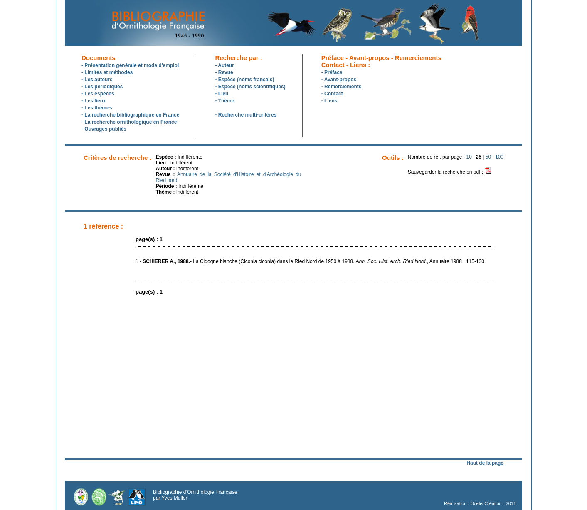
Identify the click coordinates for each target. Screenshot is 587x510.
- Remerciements (341, 87)
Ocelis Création (486, 503)
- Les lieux (93, 101)
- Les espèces (97, 94)
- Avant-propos (338, 79)
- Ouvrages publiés (103, 129)
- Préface (332, 72)
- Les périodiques (102, 87)
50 (488, 157)
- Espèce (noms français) (244, 79)
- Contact (332, 94)
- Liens (329, 101)
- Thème (224, 101)
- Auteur (224, 65)
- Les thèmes (96, 108)
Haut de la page (484, 463)
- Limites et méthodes (107, 72)
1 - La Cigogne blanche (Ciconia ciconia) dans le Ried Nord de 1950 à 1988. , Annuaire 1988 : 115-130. (311, 261)
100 (499, 157)
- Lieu (221, 94)
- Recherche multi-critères (245, 115)
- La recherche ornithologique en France (129, 122)
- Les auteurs (97, 79)
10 (469, 157)
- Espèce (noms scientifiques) (250, 87)
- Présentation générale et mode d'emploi (130, 65)
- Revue (224, 72)
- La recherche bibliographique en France (130, 115)
